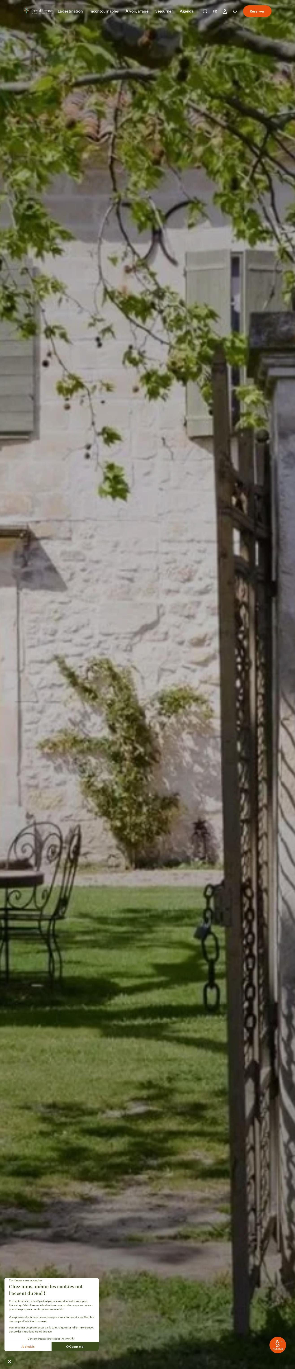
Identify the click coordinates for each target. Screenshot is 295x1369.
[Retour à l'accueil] (38, 11)
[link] (277, 1345)
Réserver (257, 11)
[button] (205, 11)
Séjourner (164, 15)
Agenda (186, 11)
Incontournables (104, 15)
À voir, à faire (137, 15)
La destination (70, 15)
